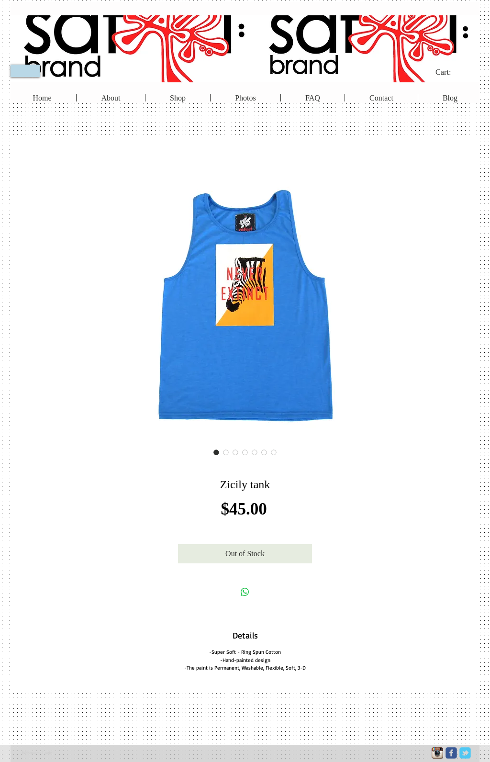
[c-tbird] (465, 753)
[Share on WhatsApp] (245, 592)
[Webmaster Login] (37, 753)
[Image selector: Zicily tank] (216, 452)
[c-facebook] (451, 753)
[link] (449, 72)
